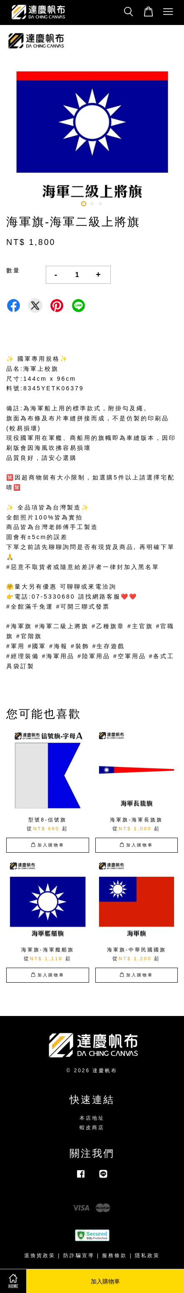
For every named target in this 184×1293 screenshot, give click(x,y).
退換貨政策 (39, 1255)
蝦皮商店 (92, 1128)
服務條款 (114, 1255)
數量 (13, 270)
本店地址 (92, 1118)
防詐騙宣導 (78, 1255)
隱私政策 (147, 1255)
